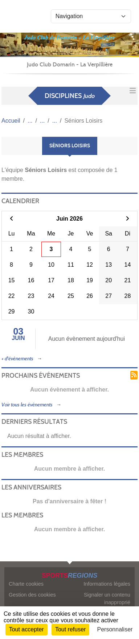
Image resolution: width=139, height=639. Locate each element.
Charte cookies (26, 584)
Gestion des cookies (32, 595)
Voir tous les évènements (27, 405)
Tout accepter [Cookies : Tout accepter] (26, 629)
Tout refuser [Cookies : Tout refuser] (70, 629)
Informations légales (106, 584)
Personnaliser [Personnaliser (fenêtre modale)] (115, 629)
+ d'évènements (17, 359)
